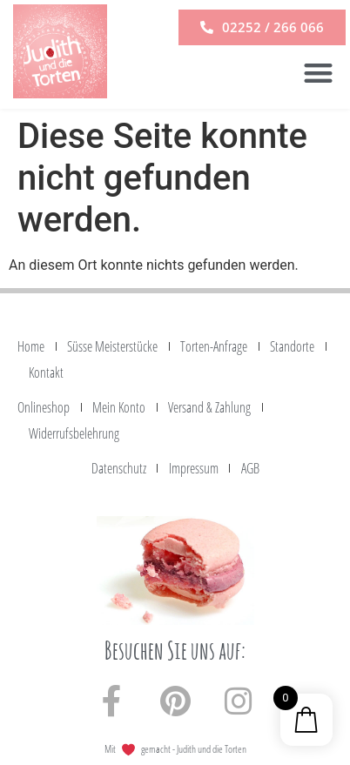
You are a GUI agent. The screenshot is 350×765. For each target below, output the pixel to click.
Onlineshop (43, 407)
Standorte (292, 346)
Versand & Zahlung (209, 407)
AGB (250, 468)
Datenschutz (118, 468)
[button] (318, 73)
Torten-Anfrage (213, 346)
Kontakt (46, 372)
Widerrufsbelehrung (74, 433)
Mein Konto (118, 407)
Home (30, 346)
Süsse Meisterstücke (112, 346)
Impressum (194, 468)
